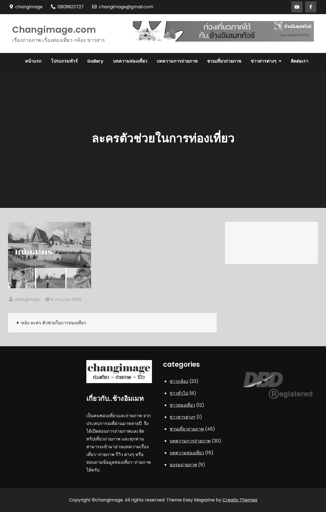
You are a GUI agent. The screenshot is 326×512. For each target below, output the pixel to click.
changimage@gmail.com (122, 7)
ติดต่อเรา (299, 61)
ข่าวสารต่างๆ (263, 61)
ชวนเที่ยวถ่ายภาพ (224, 61)
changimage (27, 299)
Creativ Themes (239, 500)
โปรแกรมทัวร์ (64, 61)
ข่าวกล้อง (179, 381)
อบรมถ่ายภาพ (183, 465)
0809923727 (67, 7)
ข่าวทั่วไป (179, 393)
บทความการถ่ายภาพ (177, 61)
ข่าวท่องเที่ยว (182, 405)
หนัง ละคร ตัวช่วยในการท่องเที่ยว (53, 323)
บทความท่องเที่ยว (130, 61)
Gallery (95, 61)
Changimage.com (53, 29)
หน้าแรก (33, 61)
